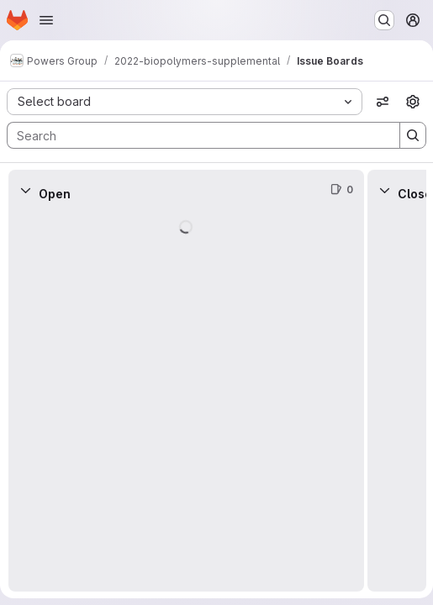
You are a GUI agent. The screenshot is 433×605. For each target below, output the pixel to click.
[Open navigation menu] (46, 20)
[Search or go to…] (384, 20)
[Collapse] (25, 190)
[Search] (195, 135)
